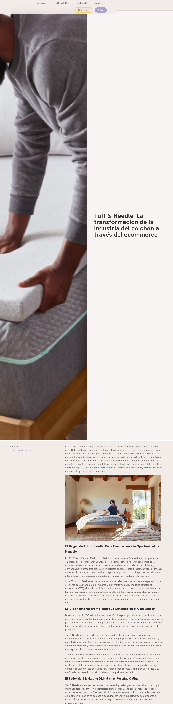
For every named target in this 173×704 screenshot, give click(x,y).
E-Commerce (21, 450)
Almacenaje (61, 5)
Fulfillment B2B (81, 5)
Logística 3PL (101, 5)
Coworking (119, 5)
